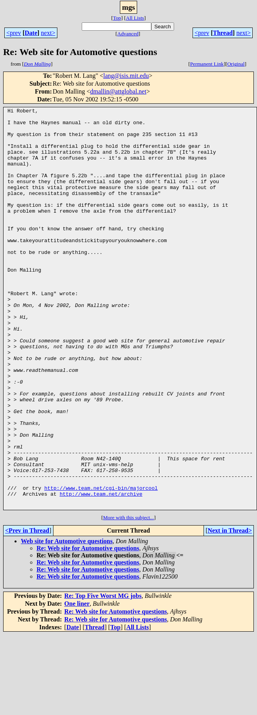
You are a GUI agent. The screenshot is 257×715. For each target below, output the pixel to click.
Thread (223, 32)
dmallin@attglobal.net (118, 91)
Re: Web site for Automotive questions (88, 628)
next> (48, 32)
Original (235, 64)
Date (31, 32)
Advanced (127, 34)
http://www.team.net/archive (101, 571)
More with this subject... (128, 598)
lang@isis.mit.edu (126, 75)
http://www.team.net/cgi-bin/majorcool (101, 564)
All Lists (135, 18)
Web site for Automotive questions (66, 621)
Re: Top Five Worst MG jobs (103, 676)
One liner (77, 683)
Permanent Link (207, 64)
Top (117, 18)
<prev (13, 32)
